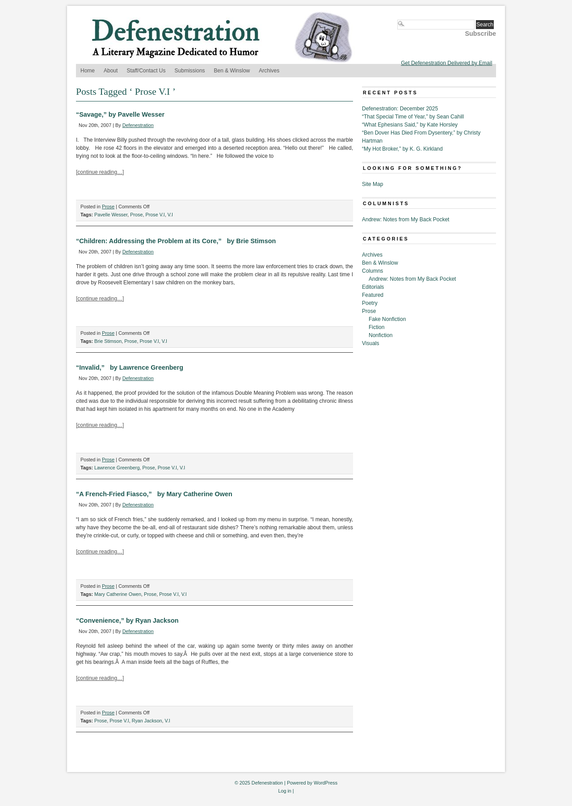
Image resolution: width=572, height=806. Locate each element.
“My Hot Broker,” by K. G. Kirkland (402, 149)
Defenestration (138, 125)
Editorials (373, 287)
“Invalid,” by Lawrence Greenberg (129, 367)
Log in (284, 790)
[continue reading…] (100, 172)
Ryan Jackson (147, 720)
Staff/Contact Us (145, 71)
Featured (372, 295)
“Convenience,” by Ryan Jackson (127, 620)
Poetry (370, 303)
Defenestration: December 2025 (400, 108)
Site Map (372, 184)
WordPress (325, 782)
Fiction (376, 327)
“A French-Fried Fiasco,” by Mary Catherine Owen (154, 494)
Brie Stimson (108, 341)
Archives (269, 71)
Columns (372, 271)
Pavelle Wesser (110, 214)
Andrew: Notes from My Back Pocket (405, 219)
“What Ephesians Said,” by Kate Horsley (410, 125)
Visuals (370, 343)
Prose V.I (154, 214)
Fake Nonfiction (387, 319)
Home (87, 71)
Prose (108, 206)
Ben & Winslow (232, 71)
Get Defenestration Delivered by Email (446, 63)
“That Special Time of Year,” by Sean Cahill (413, 117)
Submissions (190, 71)
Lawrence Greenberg (116, 467)
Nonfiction (380, 335)
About (111, 71)
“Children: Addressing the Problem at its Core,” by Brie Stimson (176, 241)
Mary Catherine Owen (117, 594)
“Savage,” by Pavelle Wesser (120, 114)
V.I (170, 214)
